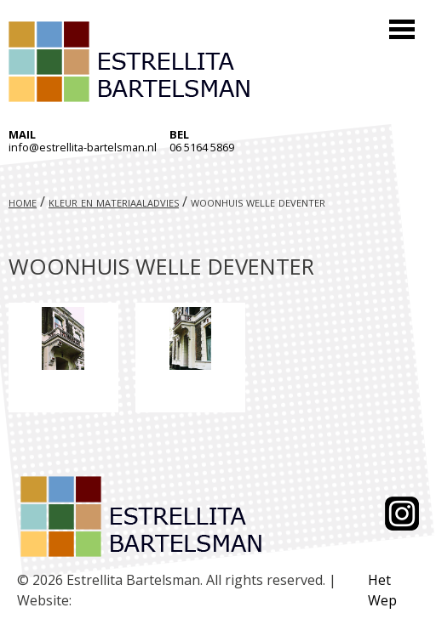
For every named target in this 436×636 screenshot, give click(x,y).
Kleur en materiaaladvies (114, 201)
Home (23, 201)
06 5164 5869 (201, 147)
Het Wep (382, 590)
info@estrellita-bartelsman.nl (83, 147)
